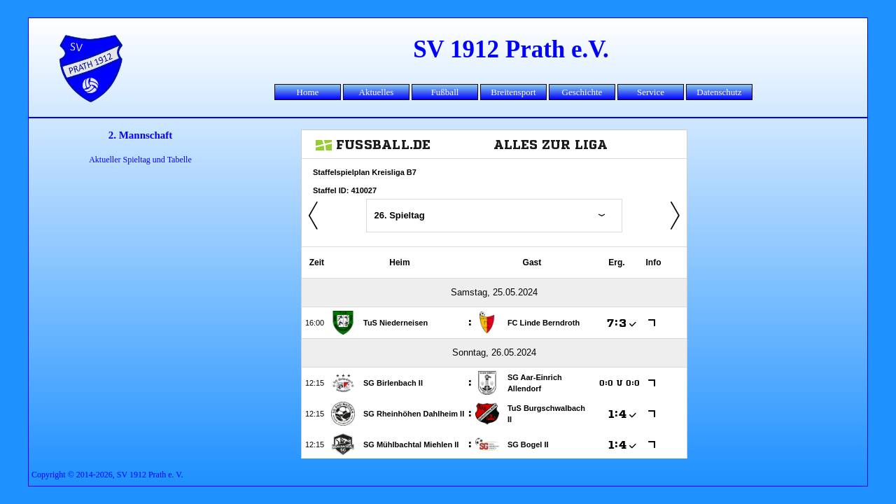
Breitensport (513, 92)
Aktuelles (376, 92)
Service (650, 92)
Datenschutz (718, 92)
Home (308, 92)
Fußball (445, 92)
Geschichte (582, 92)
